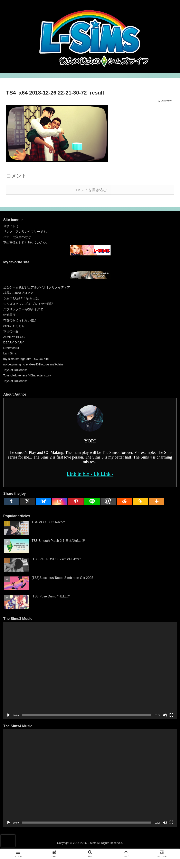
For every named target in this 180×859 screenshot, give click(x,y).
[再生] (9, 715)
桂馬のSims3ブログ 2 (18, 293)
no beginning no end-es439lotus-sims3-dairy (33, 364)
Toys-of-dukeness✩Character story (27, 375)
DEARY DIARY (13, 342)
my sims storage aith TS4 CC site (26, 359)
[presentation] (8, 841)
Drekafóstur (11, 348)
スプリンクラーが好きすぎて (23, 309)
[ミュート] (165, 715)
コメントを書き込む (90, 190)
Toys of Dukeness (15, 370)
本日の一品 (11, 331)
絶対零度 (9, 315)
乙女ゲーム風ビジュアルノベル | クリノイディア (36, 287)
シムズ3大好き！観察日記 (21, 298)
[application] (90, 670)
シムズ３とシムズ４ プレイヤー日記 (28, 304)
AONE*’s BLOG (14, 337)
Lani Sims (10, 353)
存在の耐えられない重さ (20, 320)
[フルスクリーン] (171, 715)
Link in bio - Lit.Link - (90, 474)
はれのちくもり (14, 326)
